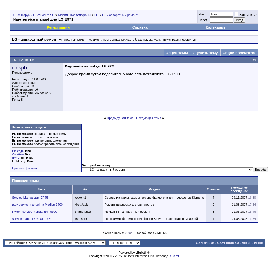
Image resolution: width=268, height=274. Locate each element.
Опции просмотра (238, 53)
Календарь (215, 27)
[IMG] (16, 157)
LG (96, 15)
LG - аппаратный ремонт (120, 15)
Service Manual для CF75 (30, 197)
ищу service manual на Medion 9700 (37, 204)
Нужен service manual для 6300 (34, 211)
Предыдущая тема (120, 118)
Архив (246, 242)
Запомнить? (246, 14)
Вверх (258, 242)
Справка (140, 27)
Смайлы (18, 154)
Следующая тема (148, 118)
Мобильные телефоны (74, 15)
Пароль (203, 20)
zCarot (174, 256)
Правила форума (24, 168)
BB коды (18, 151)
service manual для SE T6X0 (32, 218)
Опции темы (177, 53)
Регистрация (58, 27)
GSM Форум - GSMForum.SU (33, 15)
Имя (201, 14)
